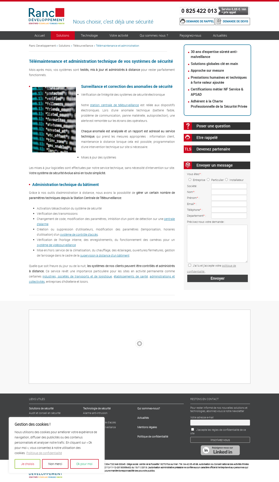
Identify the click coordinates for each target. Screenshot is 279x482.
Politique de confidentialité (44, 453)
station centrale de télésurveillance (114, 105)
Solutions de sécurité (41, 408)
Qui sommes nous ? (154, 35)
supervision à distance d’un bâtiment (104, 255)
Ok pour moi (84, 464)
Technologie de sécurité (97, 408)
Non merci (55, 464)
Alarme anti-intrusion (95, 413)
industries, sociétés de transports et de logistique (77, 276)
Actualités (220, 35)
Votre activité (118, 35)
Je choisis (27, 464)
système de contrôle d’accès (79, 234)
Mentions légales (147, 427)
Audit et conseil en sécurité (44, 413)
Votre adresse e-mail (202, 417)
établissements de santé (131, 276)
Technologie (89, 35)
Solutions (62, 35)
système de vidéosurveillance (56, 245)
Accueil (39, 35)
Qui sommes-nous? (148, 408)
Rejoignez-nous (190, 35)
